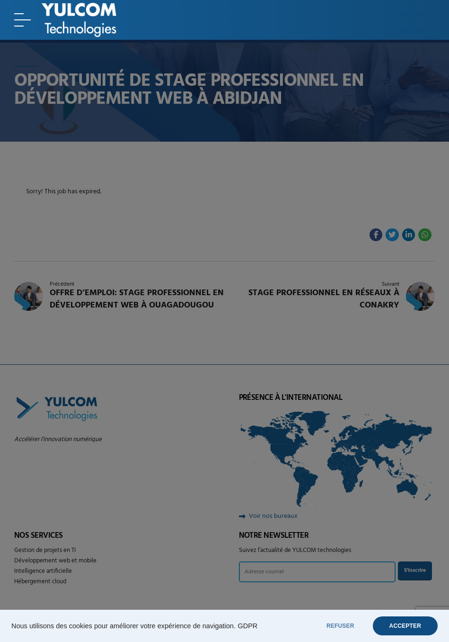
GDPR (247, 626)
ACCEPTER (405, 626)
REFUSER (340, 626)
